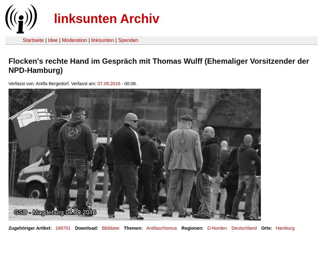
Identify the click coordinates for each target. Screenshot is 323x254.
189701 (63, 228)
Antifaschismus (161, 228)
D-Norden (217, 228)
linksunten (102, 40)
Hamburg (285, 228)
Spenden (128, 40)
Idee (53, 40)
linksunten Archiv (106, 19)
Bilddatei (110, 228)
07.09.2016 (108, 83)
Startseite (33, 40)
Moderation (74, 40)
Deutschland (244, 228)
